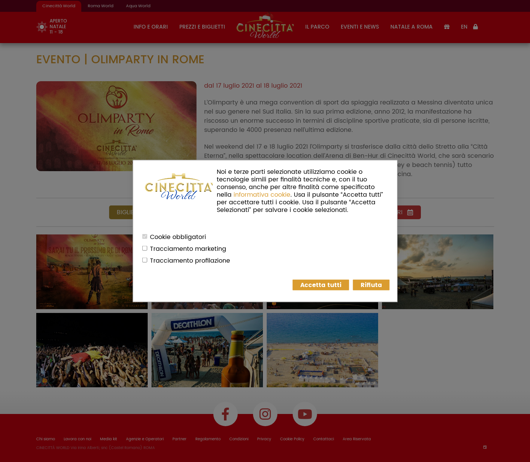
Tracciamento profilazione (190, 261)
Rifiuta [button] (371, 285)
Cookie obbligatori (178, 237)
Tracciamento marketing (188, 249)
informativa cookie (262, 195)
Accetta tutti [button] (321, 285)
